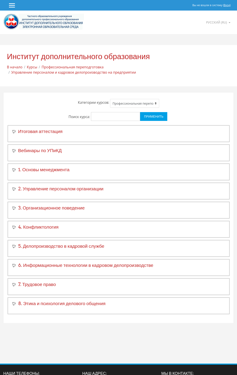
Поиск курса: (80, 116)
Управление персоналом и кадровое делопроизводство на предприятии (73, 72)
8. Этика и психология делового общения (62, 303)
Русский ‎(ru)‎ (217, 22)
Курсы (32, 67)
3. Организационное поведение (51, 208)
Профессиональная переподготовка (73, 67)
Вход (227, 5)
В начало (15, 67)
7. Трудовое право (37, 284)
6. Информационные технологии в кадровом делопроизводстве (85, 265)
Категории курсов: (93, 102)
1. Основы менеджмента (43, 170)
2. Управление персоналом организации (60, 189)
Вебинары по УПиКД (40, 150)
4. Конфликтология (38, 227)
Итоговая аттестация (40, 131)
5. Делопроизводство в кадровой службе (61, 246)
